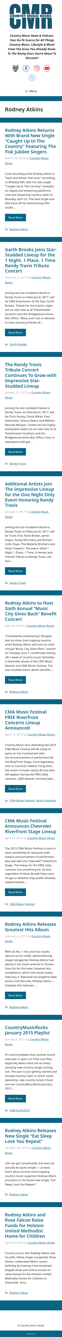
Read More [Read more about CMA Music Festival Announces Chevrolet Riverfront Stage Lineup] (15, 892)
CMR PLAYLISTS (19, 1110)
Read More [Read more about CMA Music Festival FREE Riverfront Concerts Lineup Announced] (15, 789)
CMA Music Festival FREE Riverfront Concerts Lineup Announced (26, 720)
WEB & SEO (31, 1334)
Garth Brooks (18, 344)
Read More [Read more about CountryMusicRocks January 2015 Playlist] (15, 1098)
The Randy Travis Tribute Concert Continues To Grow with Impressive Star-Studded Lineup (31, 375)
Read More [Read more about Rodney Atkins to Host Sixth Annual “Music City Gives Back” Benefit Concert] (15, 680)
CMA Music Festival (22, 800)
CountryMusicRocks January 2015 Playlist (27, 1030)
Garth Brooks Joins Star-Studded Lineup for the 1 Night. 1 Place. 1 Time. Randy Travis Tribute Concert (31, 260)
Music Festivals (46, 800)
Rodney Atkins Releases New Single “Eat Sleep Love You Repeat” (30, 1135)
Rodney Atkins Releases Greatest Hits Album (30, 926)
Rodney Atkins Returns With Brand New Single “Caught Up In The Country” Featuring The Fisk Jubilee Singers (30, 141)
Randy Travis (17, 463)
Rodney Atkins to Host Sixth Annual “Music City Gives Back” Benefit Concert (31, 611)
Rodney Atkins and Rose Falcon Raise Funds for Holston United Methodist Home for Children (25, 1225)
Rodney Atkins (18, 229)
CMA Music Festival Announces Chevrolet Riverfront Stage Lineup (30, 826)
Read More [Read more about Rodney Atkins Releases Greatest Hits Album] (15, 995)
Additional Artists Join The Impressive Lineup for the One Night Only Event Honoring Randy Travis (30, 494)
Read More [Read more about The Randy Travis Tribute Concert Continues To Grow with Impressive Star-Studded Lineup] (15, 452)
